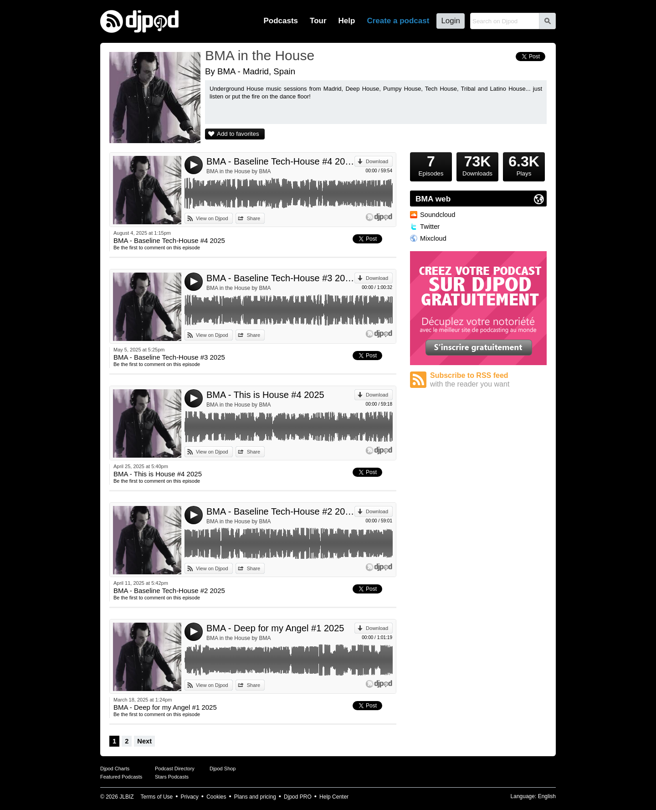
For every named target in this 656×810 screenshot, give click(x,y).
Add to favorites (238, 133)
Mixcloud (433, 238)
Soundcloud (437, 214)
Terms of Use (157, 797)
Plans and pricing (255, 797)
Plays (524, 164)
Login (450, 20)
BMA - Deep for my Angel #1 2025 (275, 628)
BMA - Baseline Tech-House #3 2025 (280, 278)
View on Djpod (212, 218)
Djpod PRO (298, 797)
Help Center (333, 797)
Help (346, 20)
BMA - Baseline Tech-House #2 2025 (280, 511)
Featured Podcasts (121, 776)
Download (377, 161)
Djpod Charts (114, 768)
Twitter (430, 226)
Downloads (477, 164)
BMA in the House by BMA (238, 171)
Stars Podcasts (172, 776)
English (547, 796)
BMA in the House (259, 55)
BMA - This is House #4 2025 (265, 395)
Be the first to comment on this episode (156, 247)
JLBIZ (126, 797)
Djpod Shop (223, 768)
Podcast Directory (175, 768)
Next (144, 741)
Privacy (190, 797)
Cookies (216, 797)
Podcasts (280, 20)
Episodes (431, 164)
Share (253, 218)
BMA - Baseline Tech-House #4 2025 (280, 161)
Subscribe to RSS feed (488, 379)
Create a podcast (398, 20)
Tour (318, 20)
